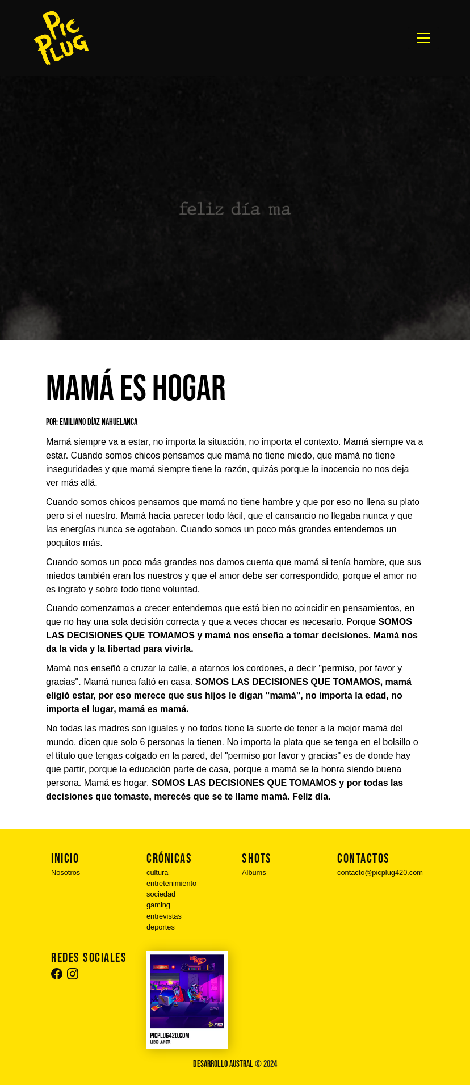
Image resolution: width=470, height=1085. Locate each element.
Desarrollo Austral (223, 1064)
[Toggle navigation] (423, 38)
